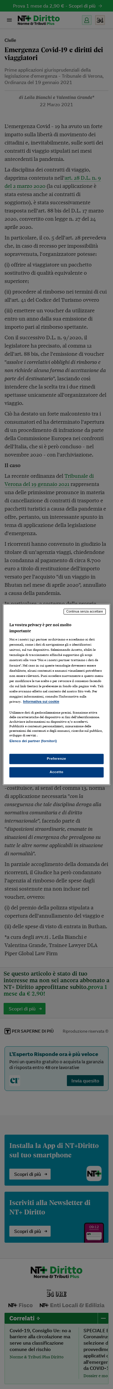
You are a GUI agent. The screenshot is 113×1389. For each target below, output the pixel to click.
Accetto (57, 772)
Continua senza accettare (84, 611)
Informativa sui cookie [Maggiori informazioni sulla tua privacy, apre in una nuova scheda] (41, 701)
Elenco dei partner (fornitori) (33, 741)
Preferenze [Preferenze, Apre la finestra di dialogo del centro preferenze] (56, 759)
